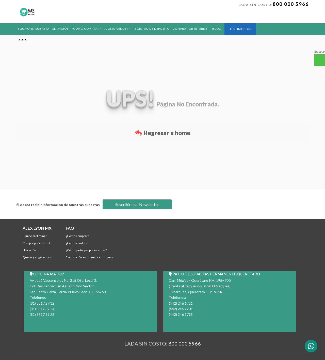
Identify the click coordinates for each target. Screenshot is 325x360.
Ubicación (29, 250)
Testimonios (240, 28)
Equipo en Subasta (33, 28)
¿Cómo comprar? (86, 28)
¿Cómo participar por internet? (86, 250)
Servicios (60, 28)
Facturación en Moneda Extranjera (89, 257)
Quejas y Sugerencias (37, 257)
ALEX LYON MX (37, 228)
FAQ (70, 228)
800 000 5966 (291, 4)
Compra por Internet (191, 28)
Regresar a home (162, 132)
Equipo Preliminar (35, 236)
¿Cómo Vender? (117, 28)
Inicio (22, 40)
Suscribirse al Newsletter (137, 204)
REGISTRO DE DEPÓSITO (151, 28)
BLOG (216, 28)
